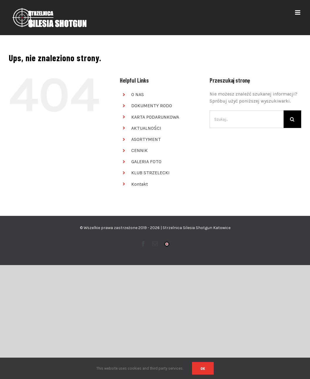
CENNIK (139, 150)
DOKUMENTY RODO (151, 105)
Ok (203, 368)
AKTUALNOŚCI (146, 128)
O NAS (137, 94)
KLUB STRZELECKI (150, 172)
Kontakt (139, 184)
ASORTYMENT (146, 139)
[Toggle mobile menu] (298, 12)
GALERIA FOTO (146, 161)
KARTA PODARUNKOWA (155, 117)
